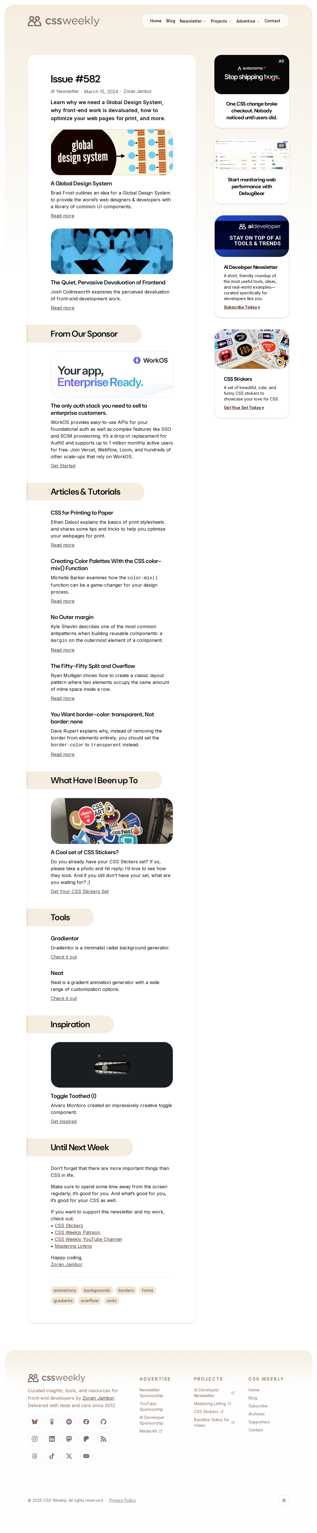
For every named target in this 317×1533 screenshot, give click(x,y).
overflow (90, 1300)
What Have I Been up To (94, 780)
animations (65, 1290)
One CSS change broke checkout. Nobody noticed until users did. (251, 110)
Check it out (64, 957)
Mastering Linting (73, 1246)
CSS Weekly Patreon (77, 1232)
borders (126, 1290)
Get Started (63, 466)
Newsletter (193, 21)
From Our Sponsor (84, 333)
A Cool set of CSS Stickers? (85, 852)
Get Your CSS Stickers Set (80, 891)
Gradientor (65, 938)
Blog (170, 20)
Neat (57, 973)
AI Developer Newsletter (251, 267)
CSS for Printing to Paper (82, 512)
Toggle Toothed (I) (73, 1096)
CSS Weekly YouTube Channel (88, 1239)
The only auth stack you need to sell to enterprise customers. (99, 409)
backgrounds (97, 1290)
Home (156, 20)
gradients (63, 1300)
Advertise (248, 21)
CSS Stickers (69, 1225)
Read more (63, 216)
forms (147, 1290)
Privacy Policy (122, 1500)
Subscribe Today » (242, 307)
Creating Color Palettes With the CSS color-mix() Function (106, 564)
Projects (221, 21)
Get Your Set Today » (244, 407)
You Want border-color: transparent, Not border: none (102, 718)
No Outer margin (72, 617)
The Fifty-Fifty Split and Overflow (93, 666)
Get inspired (64, 1121)
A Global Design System (81, 183)
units (112, 1300)
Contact (272, 20)
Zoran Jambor (140, 91)
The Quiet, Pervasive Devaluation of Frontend (108, 282)
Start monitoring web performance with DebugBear (252, 186)
